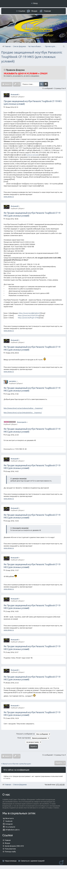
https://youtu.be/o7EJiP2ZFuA (29, 315)
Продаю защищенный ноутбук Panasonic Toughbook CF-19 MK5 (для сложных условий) (31, 57)
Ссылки (21, 11)
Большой (14, 94)
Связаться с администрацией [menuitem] (32, 861)
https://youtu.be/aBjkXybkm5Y (30, 313)
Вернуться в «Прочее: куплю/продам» (17, 764)
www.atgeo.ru (9, 196)
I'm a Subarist (10, 827)
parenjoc (12, 381)
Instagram (9, 824)
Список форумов (20, 785)
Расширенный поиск (46, 84)
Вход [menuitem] (35, 3)
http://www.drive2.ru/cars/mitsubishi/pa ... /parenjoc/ (23, 412)
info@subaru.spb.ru (12, 830)
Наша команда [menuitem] (10, 861)
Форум (7, 843)
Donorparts (21, 422)
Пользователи (10, 849)
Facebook (8, 821)
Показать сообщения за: (33, 734)
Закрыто (7, 84)
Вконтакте (9, 818)
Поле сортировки (33, 738)
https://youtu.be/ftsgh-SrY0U (28, 317)
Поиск (41, 84)
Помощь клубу (10, 851)
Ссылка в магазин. (32, 155)
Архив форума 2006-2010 (14, 846)
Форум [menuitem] (34, 11)
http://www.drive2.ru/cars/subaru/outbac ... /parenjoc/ (23, 408)
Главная (47, 11)
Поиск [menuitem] (64, 46)
